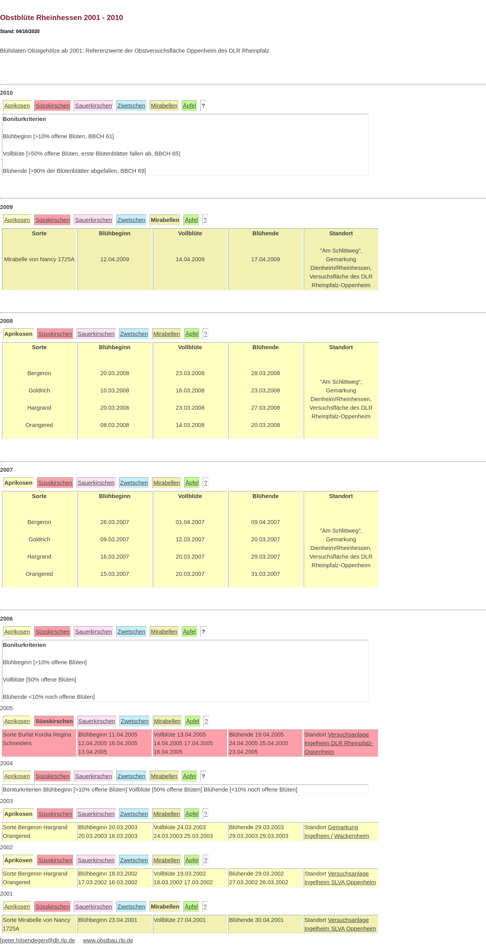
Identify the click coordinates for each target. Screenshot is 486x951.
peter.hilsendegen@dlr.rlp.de (38, 940)
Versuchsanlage (348, 734)
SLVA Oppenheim (353, 882)
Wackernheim (351, 836)
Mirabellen (164, 106)
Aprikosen (17, 106)
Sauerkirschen (93, 106)
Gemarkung (343, 827)
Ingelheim (317, 743)
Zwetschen (131, 106)
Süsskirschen (52, 106)
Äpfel (189, 106)
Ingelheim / (318, 836)
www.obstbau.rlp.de (108, 940)
